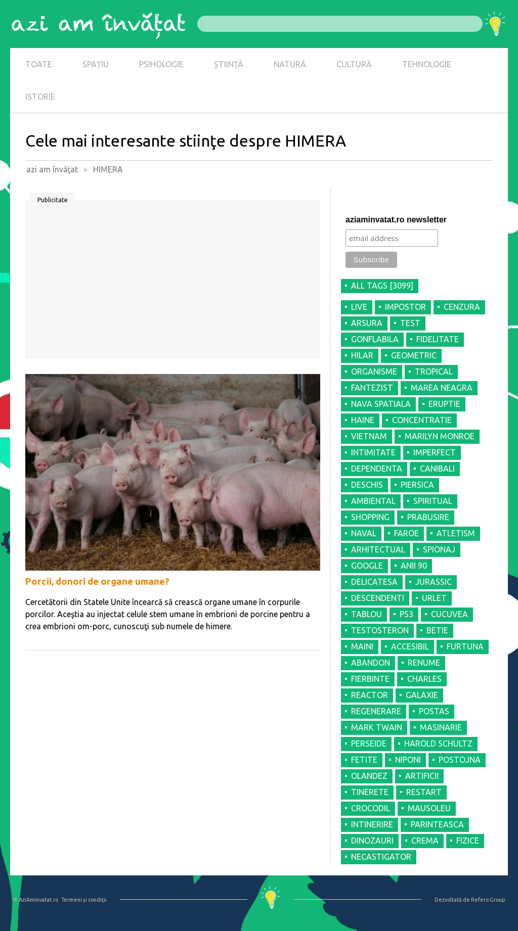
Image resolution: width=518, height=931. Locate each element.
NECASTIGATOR (381, 856)
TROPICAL (434, 371)
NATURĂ (290, 64)
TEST (410, 323)
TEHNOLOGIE (426, 64)
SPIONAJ (439, 549)
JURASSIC (433, 581)
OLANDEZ (369, 775)
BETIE (437, 630)
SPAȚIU (95, 64)
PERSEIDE (368, 743)
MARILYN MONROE (439, 436)
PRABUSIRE (428, 517)
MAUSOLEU (429, 808)
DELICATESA (374, 581)
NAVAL (363, 533)
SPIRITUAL (432, 500)
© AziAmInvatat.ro (35, 900)
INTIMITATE (373, 452)
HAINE (362, 420)
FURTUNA (465, 646)
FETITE (364, 759)
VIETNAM (369, 436)
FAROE (406, 533)
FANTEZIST (372, 387)
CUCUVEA (449, 614)
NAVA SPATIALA (381, 403)
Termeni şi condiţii (84, 900)
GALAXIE (422, 695)
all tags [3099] (382, 285)
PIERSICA (417, 484)
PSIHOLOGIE (161, 64)
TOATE (38, 64)
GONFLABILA (375, 339)
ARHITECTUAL (378, 549)
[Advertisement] (172, 283)
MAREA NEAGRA (441, 387)
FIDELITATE (437, 339)
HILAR (362, 355)
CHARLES (424, 678)
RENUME (424, 662)
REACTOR (369, 695)
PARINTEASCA (437, 824)
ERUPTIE (444, 403)
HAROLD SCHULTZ (438, 743)
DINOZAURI (372, 840)
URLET (434, 597)
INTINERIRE (372, 824)
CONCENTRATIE (422, 420)
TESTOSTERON (380, 630)
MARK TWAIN (376, 727)
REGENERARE (376, 711)
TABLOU (366, 614)
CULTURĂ (354, 64)
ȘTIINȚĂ (228, 64)
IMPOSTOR (405, 306)
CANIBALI (437, 468)
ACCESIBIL (410, 646)
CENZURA (462, 306)
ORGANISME (374, 371)
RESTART (424, 792)
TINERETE (369, 792)
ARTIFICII (422, 775)
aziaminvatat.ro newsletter (396, 219)
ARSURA (366, 323)
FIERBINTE (370, 678)
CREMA (425, 840)
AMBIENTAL (373, 500)
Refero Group (488, 900)
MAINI (362, 646)
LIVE (359, 306)
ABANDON (370, 662)
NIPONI (408, 759)
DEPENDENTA (376, 468)
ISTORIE (40, 96)
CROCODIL (370, 808)
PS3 (406, 614)
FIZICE (467, 840)
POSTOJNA (460, 759)
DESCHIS (367, 484)
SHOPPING (370, 517)
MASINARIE (441, 727)
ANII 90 (414, 565)
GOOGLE (367, 565)
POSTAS (434, 711)
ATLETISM (456, 533)
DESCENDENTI (377, 597)
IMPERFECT (434, 452)
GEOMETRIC (414, 355)
